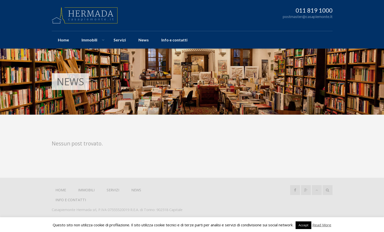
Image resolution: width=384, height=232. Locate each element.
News (143, 39)
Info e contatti (174, 39)
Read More (321, 224)
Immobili (89, 39)
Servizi (120, 39)
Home (63, 39)
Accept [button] (303, 225)
